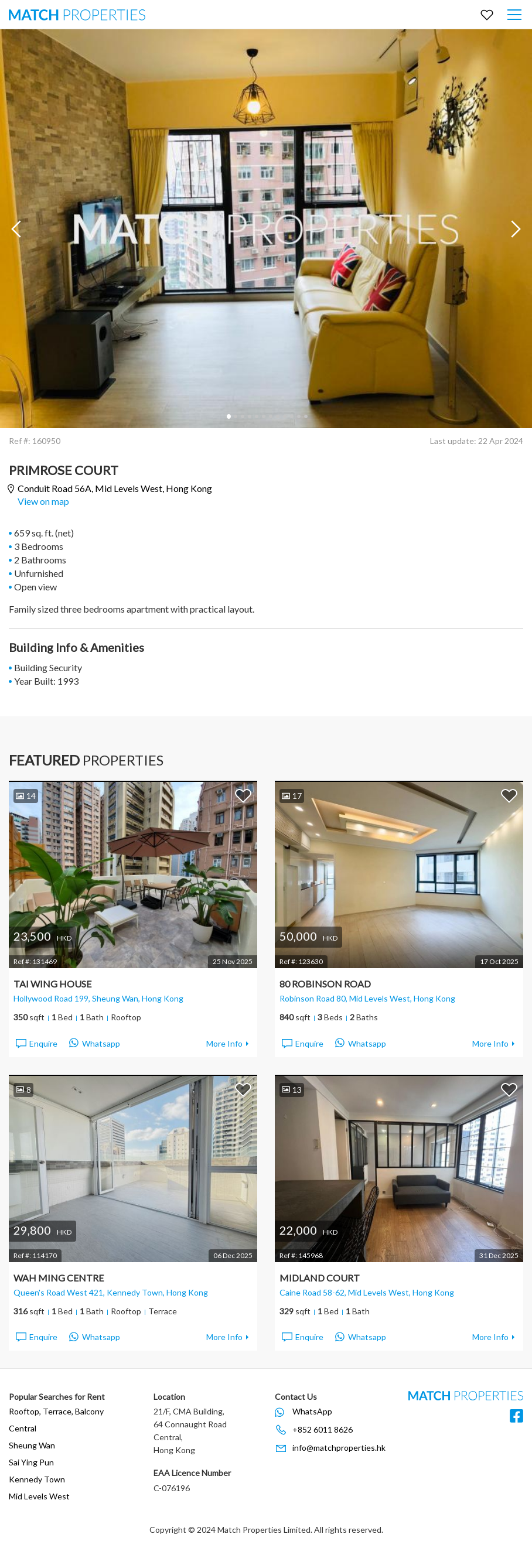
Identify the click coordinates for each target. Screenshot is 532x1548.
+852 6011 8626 (322, 1429)
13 (292, 1090)
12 (305, 416)
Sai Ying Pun (31, 1462)
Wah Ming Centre (58, 1277)
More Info (224, 1043)
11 (298, 416)
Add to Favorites (243, 795)
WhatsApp (312, 1411)
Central (22, 1428)
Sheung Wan (32, 1445)
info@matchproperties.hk (339, 1448)
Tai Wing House (52, 983)
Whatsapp (94, 1043)
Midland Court (319, 1277)
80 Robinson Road (325, 983)
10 (291, 416)
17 (292, 796)
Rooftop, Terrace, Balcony (56, 1411)
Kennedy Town (37, 1479)
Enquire (36, 1043)
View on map (43, 501)
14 (26, 796)
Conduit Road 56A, (115, 489)
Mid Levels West (39, 1496)
